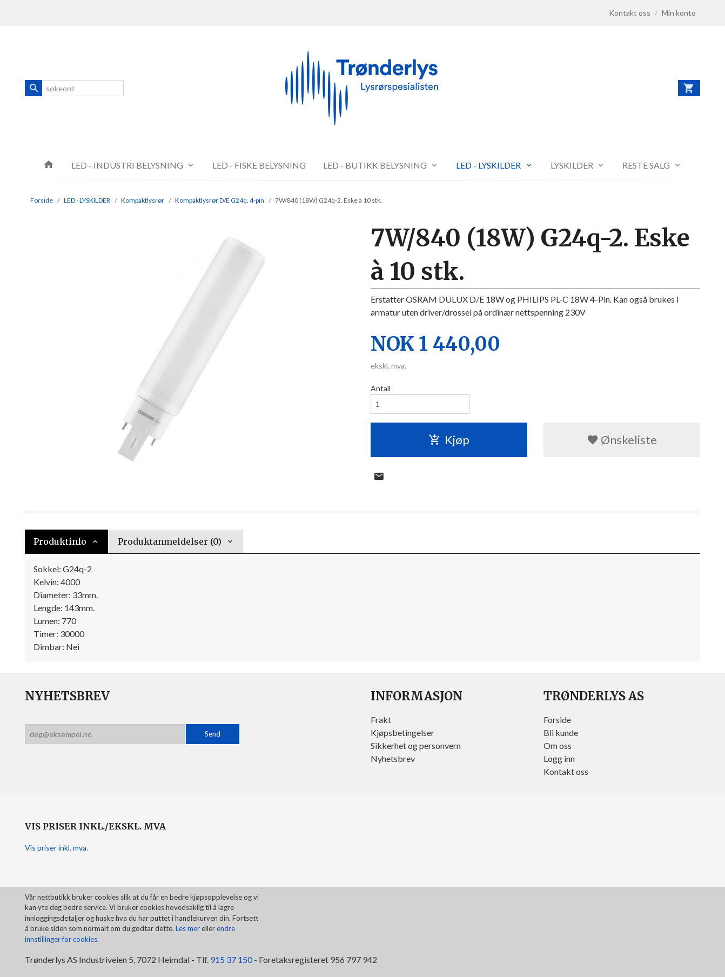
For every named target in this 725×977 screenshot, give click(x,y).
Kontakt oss (565, 771)
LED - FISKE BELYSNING (259, 165)
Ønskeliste (622, 439)
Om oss (557, 745)
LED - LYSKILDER (488, 165)
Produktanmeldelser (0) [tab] (169, 541)
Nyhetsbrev (393, 758)
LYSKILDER (572, 165)
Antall (381, 388)
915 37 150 (231, 959)
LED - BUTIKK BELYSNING (375, 165)
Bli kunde (560, 732)
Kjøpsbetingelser (402, 732)
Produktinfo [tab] (59, 541)
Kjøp (448, 439)
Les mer (189, 928)
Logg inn (559, 758)
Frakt (381, 719)
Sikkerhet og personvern (416, 745)
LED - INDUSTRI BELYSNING (127, 165)
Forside (41, 200)
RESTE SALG (646, 165)
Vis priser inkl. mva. (56, 847)
